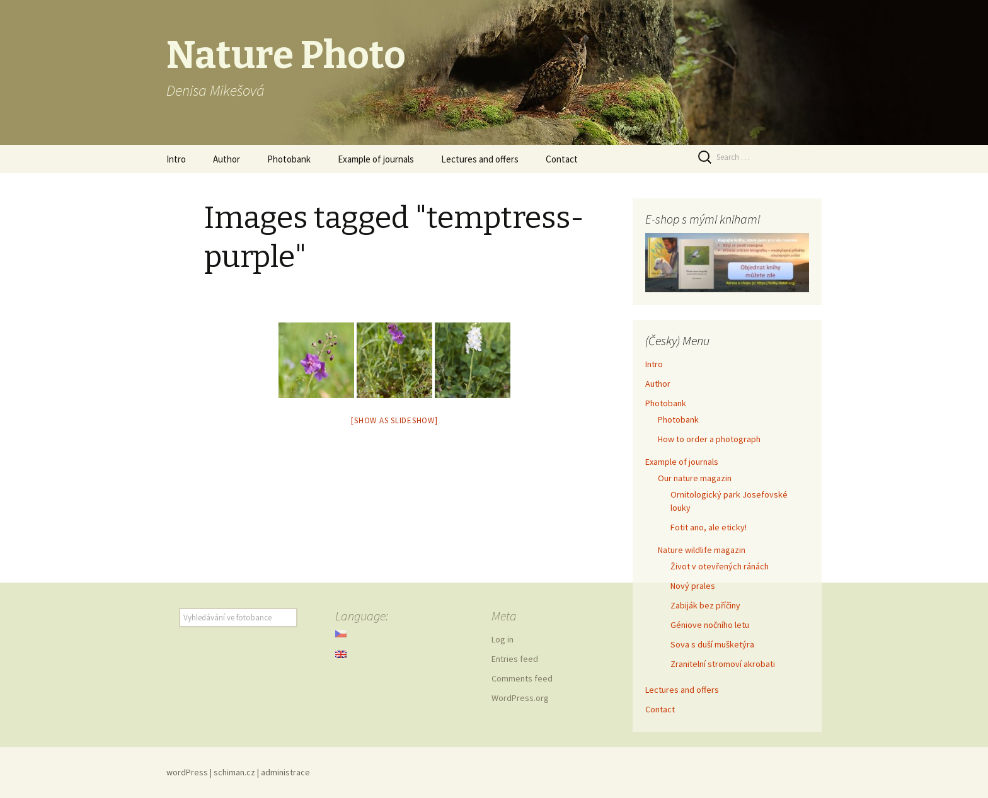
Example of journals (376, 159)
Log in (502, 639)
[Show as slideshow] (394, 420)
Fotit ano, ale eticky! (708, 527)
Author (226, 159)
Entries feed (514, 658)
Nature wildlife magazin (701, 550)
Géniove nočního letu (709, 624)
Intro (176, 159)
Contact (562, 159)
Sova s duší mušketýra (712, 644)
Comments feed (522, 678)
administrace (285, 772)
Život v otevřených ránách (719, 566)
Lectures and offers (480, 159)
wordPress (187, 772)
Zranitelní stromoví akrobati (722, 664)
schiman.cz (234, 772)
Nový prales (692, 585)
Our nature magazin (695, 478)
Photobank (289, 159)
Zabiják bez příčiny (705, 605)
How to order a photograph (709, 439)
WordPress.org (520, 698)
